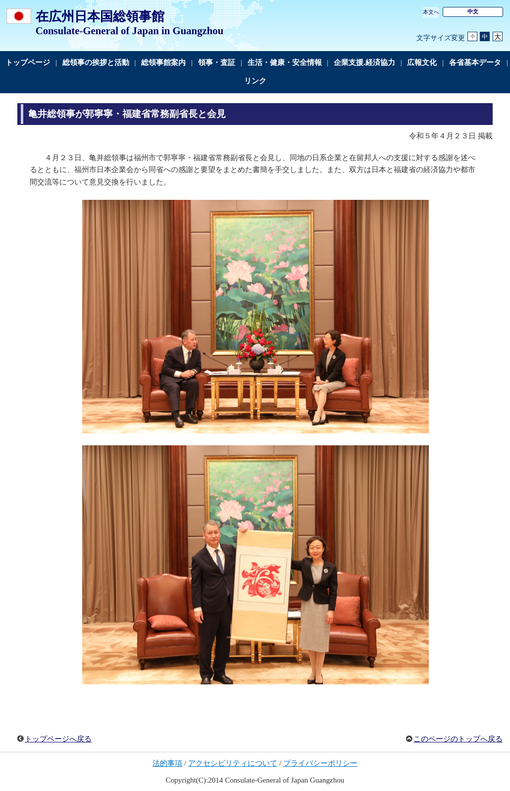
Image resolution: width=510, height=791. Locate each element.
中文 (472, 11)
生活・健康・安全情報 (285, 62)
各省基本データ (475, 62)
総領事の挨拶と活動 (95, 62)
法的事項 (167, 763)
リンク (255, 81)
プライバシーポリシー (320, 763)
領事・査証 (216, 62)
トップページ (27, 62)
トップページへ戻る (58, 739)
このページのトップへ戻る (458, 739)
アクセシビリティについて (232, 763)
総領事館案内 (163, 62)
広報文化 (422, 62)
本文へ (431, 12)
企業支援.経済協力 (364, 62)
